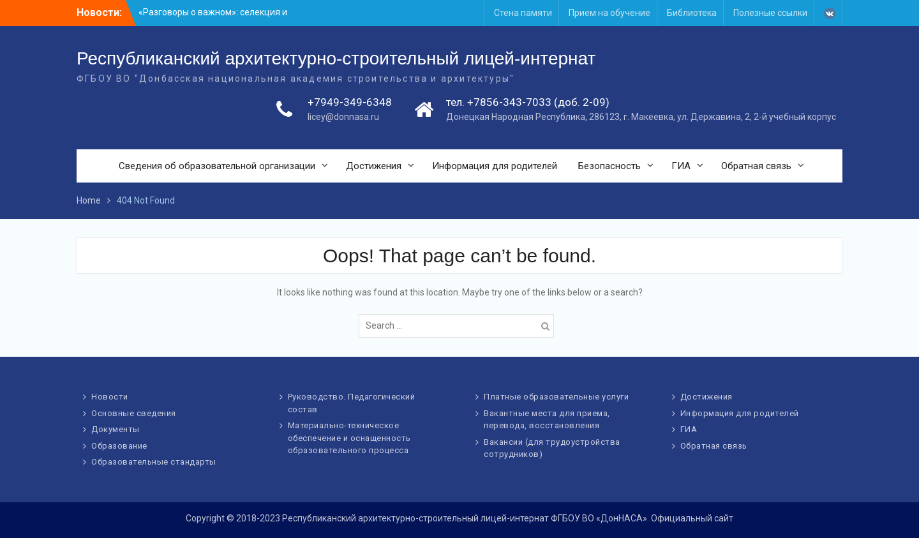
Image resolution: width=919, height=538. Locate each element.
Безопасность (609, 166)
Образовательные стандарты (153, 462)
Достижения (373, 166)
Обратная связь (756, 166)
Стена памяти (523, 13)
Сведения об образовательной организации (217, 166)
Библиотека (692, 13)
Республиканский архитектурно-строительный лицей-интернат (336, 58)
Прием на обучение (609, 13)
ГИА (681, 166)
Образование (119, 446)
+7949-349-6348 (350, 102)
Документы (115, 429)
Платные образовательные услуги (556, 396)
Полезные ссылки (770, 13)
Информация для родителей (494, 166)
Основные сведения (133, 413)
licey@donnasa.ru (343, 117)
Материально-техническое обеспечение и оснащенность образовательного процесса (349, 438)
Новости (109, 396)
